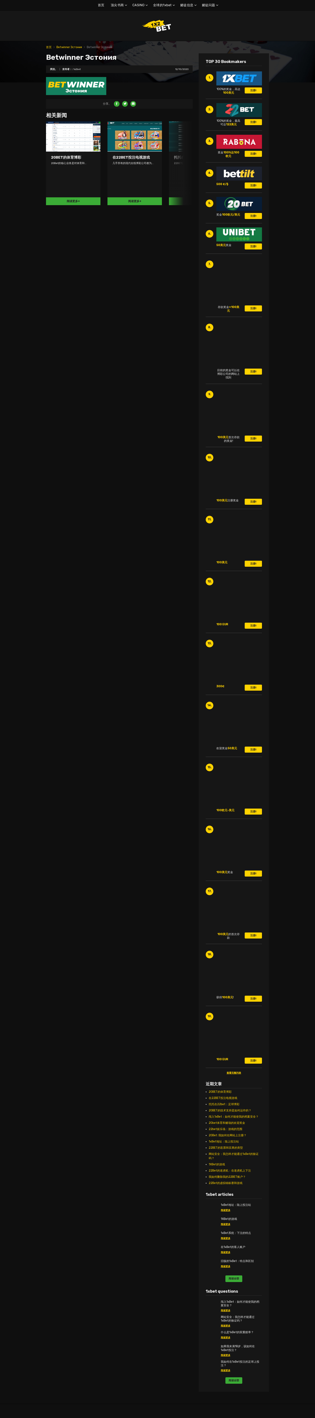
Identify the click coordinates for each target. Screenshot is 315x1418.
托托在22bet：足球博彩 (224, 1104)
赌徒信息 (186, 5)
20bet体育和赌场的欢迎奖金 (227, 1123)
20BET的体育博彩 (220, 1092)
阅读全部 (234, 1278)
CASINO (138, 5)
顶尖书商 (117, 5)
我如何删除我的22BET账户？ (227, 1177)
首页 (101, 5)
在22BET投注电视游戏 (223, 1098)
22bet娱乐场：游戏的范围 (225, 1129)
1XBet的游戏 (217, 1164)
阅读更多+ (73, 201)
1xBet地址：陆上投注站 (224, 1141)
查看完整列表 (234, 1072)
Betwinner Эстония (69, 47)
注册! (253, 90)
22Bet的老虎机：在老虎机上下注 (230, 1170)
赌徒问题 (208, 5)
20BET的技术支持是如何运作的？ (230, 1110)
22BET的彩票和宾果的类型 (226, 1147)
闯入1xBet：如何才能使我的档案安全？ (234, 1116)
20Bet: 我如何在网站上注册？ (227, 1135)
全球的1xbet (162, 5)
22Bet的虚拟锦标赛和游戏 (225, 1183)
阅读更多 (225, 1210)
